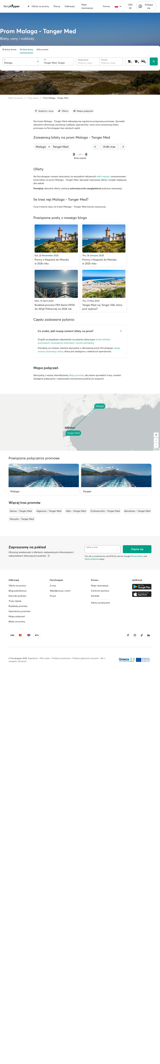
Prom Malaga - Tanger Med (55, 98)
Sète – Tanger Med (76, 511)
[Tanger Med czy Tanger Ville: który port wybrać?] (104, 290)
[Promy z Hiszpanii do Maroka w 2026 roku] (56, 245)
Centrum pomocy (100, 590)
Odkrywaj (70, 6)
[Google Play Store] (141, 587)
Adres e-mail (91, 547)
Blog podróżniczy (18, 590)
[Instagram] (135, 635)
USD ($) (130, 6)
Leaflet (156, 449)
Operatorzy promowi (19, 611)
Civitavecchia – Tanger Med (105, 511)
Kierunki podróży (17, 595)
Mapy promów (76, 375)
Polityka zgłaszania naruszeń (85, 658)
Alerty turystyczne (100, 602)
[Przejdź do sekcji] (44, 111)
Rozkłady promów (18, 606)
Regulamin (33, 658)
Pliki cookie (45, 658)
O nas (53, 585)
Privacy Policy (137, 556)
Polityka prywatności (61, 658)
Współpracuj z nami (60, 590)
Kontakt (95, 595)
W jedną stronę (9, 49)
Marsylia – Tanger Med (22, 519)
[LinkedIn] (148, 635)
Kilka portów (42, 49)
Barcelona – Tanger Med (137, 511)
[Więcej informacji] (49, 556)
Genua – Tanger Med (21, 511)
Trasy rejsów (33, 98)
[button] (49, 146)
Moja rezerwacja (87, 6)
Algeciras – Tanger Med (48, 511)
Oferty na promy (38, 6)
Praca (53, 595)
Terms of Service (92, 559)
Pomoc (106, 6)
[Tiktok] (142, 635)
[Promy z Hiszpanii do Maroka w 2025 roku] (104, 245)
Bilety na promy (16, 98)
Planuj (56, 6)
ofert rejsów (103, 176)
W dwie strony (26, 49)
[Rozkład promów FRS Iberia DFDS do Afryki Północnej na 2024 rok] (56, 290)
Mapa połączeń (17, 616)
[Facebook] (128, 635)
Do (45, 59)
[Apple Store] (141, 594)
